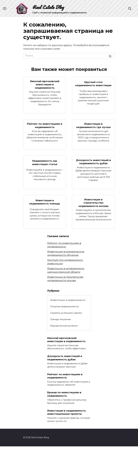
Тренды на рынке (60, 319)
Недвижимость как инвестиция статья (44, 163)
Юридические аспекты (64, 325)
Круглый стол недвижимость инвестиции (93, 84)
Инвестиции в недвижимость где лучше (93, 125)
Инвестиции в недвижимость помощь (44, 202)
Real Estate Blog (48, 7)
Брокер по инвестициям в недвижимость (64, 394)
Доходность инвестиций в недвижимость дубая (93, 162)
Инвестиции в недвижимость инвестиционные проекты (66, 412)
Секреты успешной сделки (66, 312)
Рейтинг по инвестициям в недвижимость (44, 125)
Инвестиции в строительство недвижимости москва (93, 202)
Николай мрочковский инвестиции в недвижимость (44, 84)
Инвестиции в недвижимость (67, 300)
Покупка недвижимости (64, 306)
